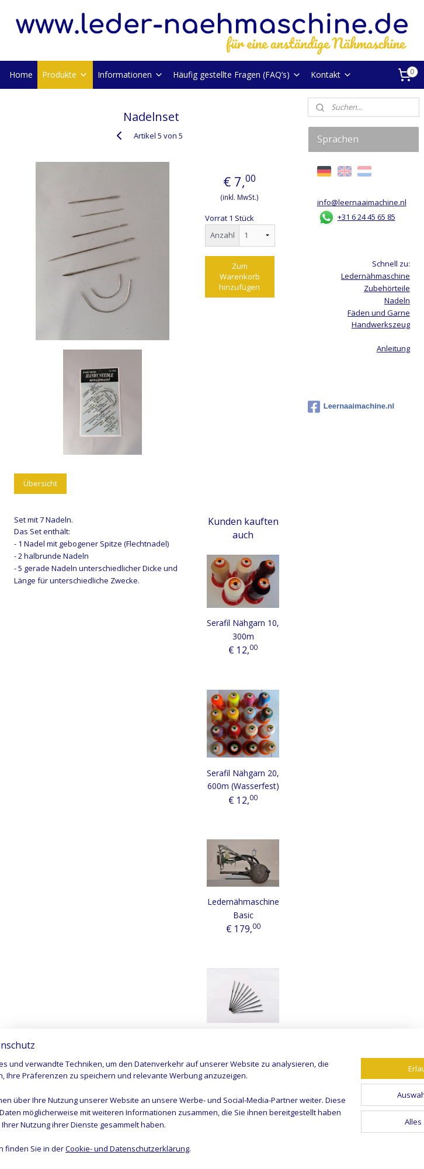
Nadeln (397, 300)
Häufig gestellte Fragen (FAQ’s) (237, 74)
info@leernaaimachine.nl (361, 202)
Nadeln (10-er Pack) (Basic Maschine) (243, 1051)
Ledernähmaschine (375, 276)
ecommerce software (245, 1147)
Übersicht (40, 483)
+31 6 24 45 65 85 (366, 217)
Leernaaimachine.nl (351, 407)
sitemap (174, 1147)
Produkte (65, 74)
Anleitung (393, 348)
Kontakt (331, 74)
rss (198, 1147)
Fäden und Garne (378, 312)
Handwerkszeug (381, 324)
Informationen (131, 74)
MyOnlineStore (348, 1147)
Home (21, 74)
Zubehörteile (387, 288)
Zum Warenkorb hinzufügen (239, 276)
